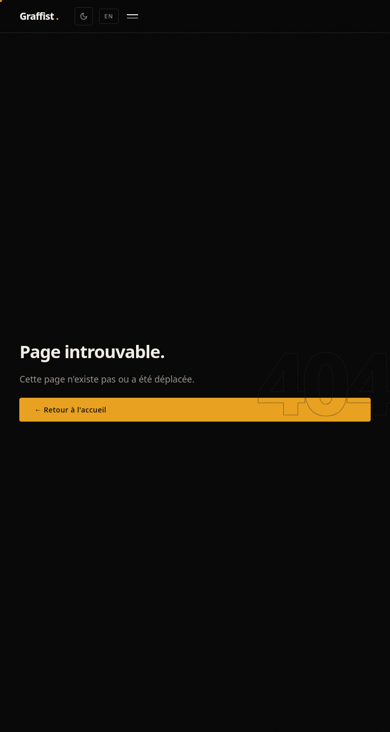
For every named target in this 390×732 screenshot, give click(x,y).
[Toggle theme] (84, 16)
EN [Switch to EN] (109, 16)
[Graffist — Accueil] (38, 16)
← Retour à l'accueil (70, 410)
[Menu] (132, 16)
